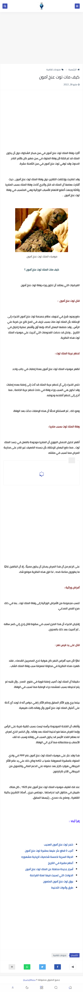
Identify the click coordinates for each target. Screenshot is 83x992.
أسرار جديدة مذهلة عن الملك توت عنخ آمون (49, 869)
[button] (57, 967)
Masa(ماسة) (29, 980)
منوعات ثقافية (55, 69)
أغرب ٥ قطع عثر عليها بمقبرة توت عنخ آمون (49, 850)
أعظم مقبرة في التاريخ (60, 862)
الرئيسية (74, 69)
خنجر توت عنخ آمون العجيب (58, 844)
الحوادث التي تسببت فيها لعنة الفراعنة (51, 875)
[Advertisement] (41, 37)
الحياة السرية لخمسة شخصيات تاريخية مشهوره (47, 856)
